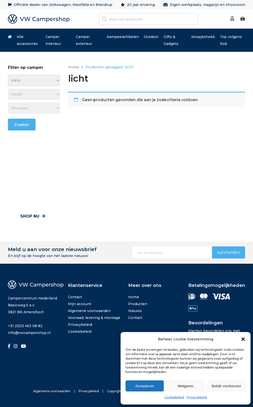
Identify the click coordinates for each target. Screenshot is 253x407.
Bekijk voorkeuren (226, 386)
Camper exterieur (84, 40)
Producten (137, 304)
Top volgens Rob (231, 40)
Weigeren (185, 386)
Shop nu (32, 216)
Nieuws (135, 311)
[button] (243, 339)
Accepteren (144, 386)
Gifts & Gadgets (171, 40)
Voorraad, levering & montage (94, 317)
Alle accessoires (27, 40)
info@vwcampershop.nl (29, 333)
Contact (75, 297)
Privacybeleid (197, 397)
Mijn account (79, 304)
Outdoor (151, 37)
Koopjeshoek (203, 37)
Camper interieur (53, 40)
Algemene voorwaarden (89, 311)
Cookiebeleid (174, 397)
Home (73, 67)
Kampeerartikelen (123, 37)
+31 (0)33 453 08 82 (25, 326)
